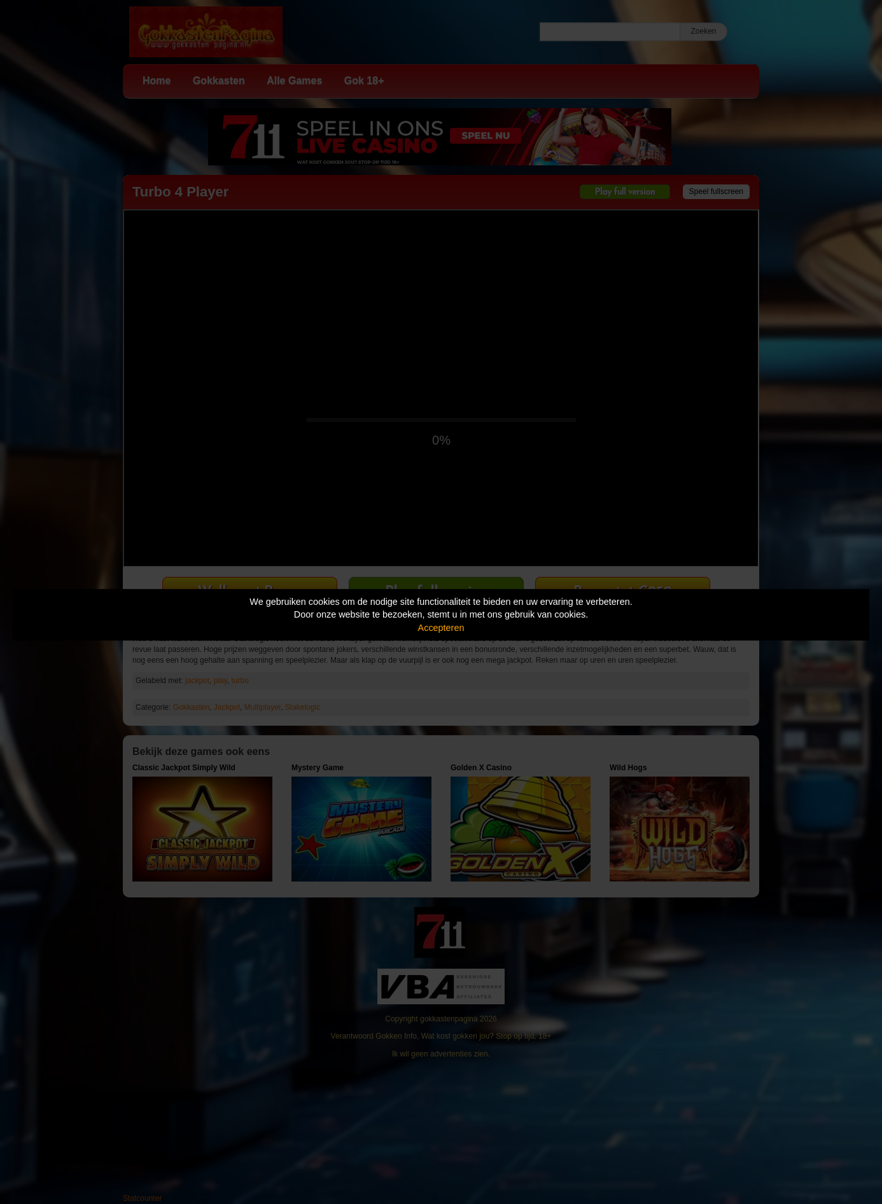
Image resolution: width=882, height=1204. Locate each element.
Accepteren (441, 628)
